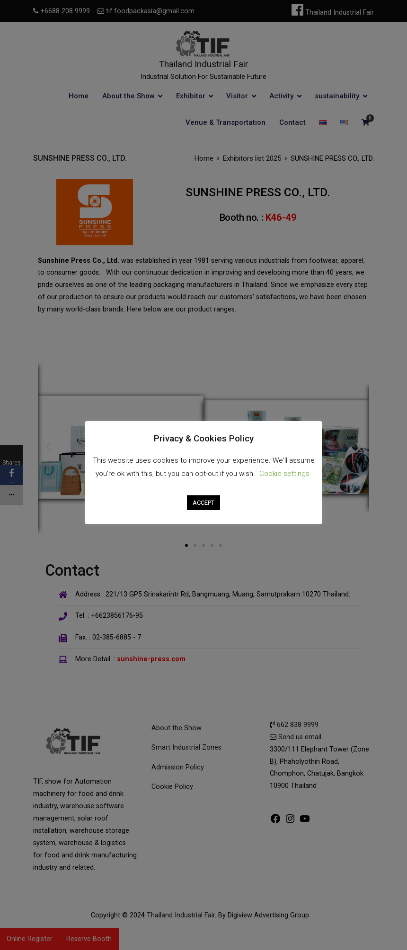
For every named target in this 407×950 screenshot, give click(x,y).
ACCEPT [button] (203, 495)
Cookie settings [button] (284, 466)
